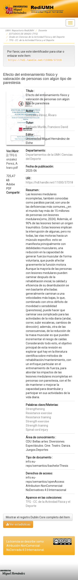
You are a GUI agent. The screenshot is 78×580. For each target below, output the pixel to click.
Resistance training (38, 417)
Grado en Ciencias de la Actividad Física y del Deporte (36, 37)
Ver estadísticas (18, 524)
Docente (42, 30)
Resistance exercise (39, 413)
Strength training (37, 425)
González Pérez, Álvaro (41, 115)
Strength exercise (37, 421)
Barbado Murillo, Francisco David (47, 127)
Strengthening (35, 409)
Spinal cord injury (37, 429)
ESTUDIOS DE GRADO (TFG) (23, 34)
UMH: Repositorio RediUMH (19, 30)
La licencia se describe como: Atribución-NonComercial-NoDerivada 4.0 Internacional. (25, 545)
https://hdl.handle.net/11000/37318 (49, 182)
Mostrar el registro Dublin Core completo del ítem (38, 517)
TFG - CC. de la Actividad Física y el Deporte (31, 40)
